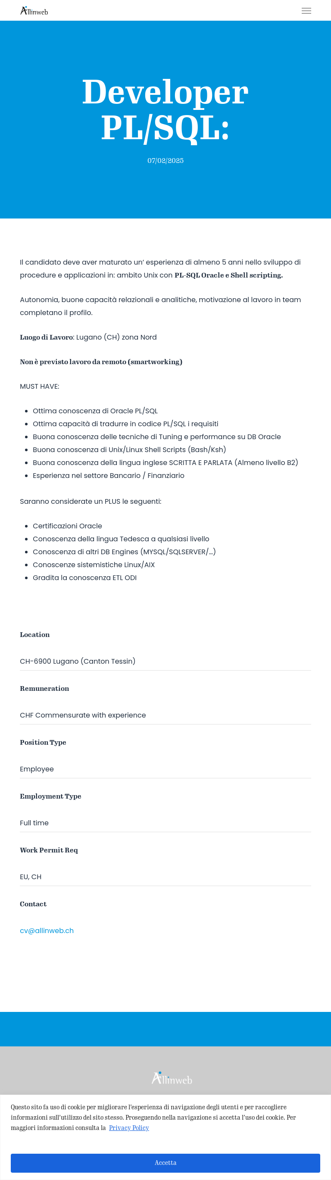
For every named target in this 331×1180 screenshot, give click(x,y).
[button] (306, 10)
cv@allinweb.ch (47, 931)
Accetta (166, 1163)
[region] (165, 1137)
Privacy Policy (129, 1128)
